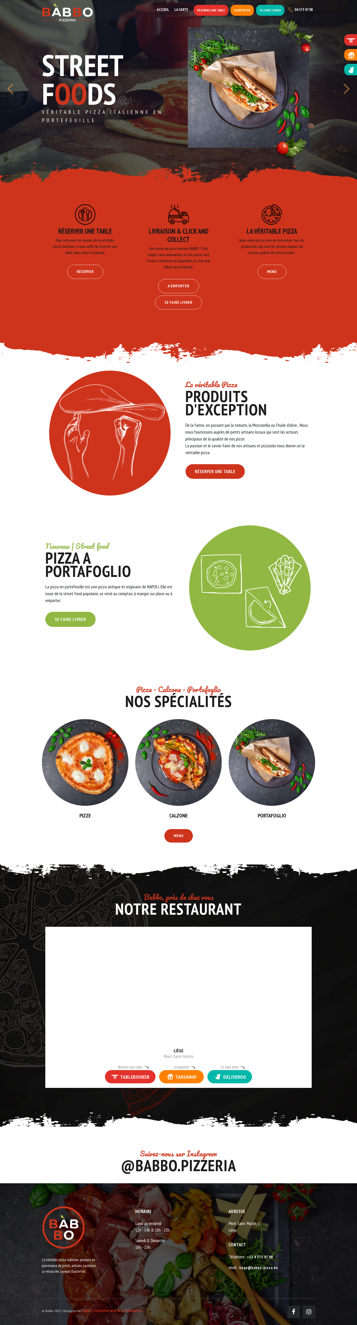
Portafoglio (272, 815)
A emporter (242, 10)
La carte (181, 9)
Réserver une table (211, 10)
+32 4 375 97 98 (260, 1257)
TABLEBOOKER (130, 1077)
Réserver (85, 271)
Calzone (178, 815)
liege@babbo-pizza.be (258, 1267)
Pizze (85, 815)
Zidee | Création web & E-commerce (112, 1310)
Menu (272, 271)
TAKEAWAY (181, 1077)
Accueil (163, 9)
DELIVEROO (230, 1077)
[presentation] (10, 91)
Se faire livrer (270, 10)
